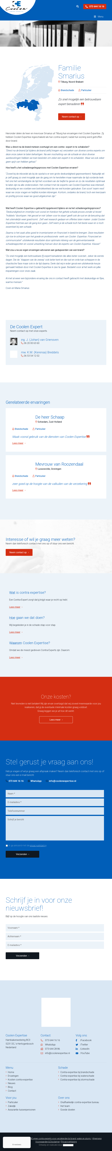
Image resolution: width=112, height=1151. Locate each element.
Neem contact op (70, 116)
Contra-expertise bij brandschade (77, 1072)
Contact (12, 1090)
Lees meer (14, 607)
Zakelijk (12, 1106)
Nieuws (11, 1083)
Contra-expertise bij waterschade (77, 1075)
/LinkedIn (84, 1048)
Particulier (13, 1102)
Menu (98, 16)
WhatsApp (35, 781)
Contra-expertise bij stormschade (77, 1079)
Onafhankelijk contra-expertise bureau (79, 1102)
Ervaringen (13, 1075)
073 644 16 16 (94, 6)
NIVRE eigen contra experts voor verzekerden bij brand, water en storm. (59, 1138)
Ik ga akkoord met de (27, 845)
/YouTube (85, 1053)
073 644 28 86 (52, 1048)
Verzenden (21, 854)
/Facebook (86, 1040)
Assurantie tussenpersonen (21, 1109)
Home (11, 1072)
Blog (10, 1087)
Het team (65, 1106)
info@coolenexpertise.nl (61, 781)
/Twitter (84, 1044)
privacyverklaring (38, 845)
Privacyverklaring (69, 1142)
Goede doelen (67, 1109)
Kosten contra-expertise (20, 1079)
